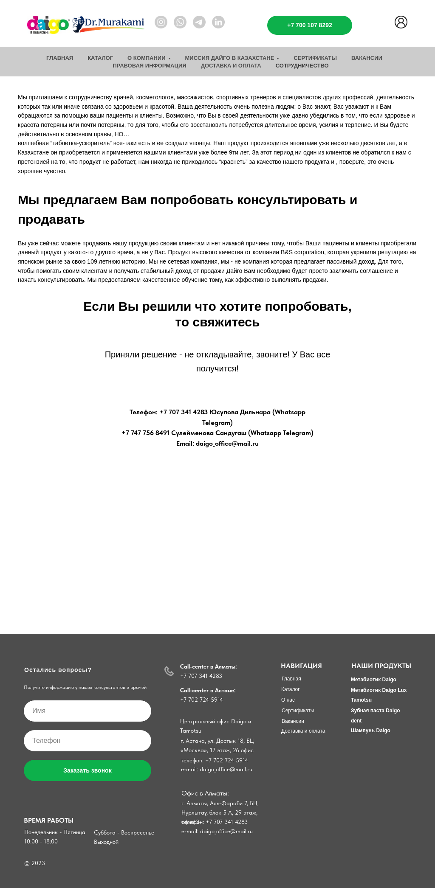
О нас (288, 700)
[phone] (87, 740)
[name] (87, 711)
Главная (59, 58)
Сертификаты (315, 58)
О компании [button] (146, 58)
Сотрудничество (302, 65)
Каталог (100, 58)
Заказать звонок (87, 770)
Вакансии (366, 58)
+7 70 (187, 699)
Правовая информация (149, 65)
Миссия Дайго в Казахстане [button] (229, 58)
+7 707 (189, 675)
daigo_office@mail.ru (226, 831)
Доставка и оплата (231, 65)
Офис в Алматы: (205, 793)
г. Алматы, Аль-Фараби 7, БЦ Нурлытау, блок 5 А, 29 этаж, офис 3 (219, 812)
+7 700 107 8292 (309, 25)
